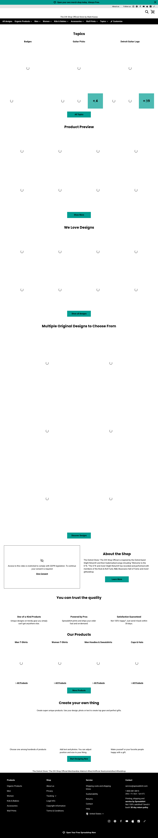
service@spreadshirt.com (136, 786)
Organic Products (23, 21)
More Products (79, 690)
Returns (89, 798)
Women (47, 21)
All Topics (79, 114)
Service (89, 780)
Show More (79, 214)
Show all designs (79, 313)
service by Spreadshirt (135, 801)
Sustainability (92, 793)
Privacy (49, 791)
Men (37, 21)
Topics (104, 21)
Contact (89, 803)
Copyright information (56, 805)
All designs (7, 21)
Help (88, 808)
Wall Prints (92, 21)
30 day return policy (139, 807)
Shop (48, 780)
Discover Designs (79, 535)
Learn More (117, 579)
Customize (116, 21)
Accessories (77, 21)
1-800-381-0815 (138, 792)
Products (11, 780)
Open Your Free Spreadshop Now (79, 832)
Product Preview (79, 127)
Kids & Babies (61, 21)
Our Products (79, 634)
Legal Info (50, 800)
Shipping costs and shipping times (98, 788)
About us (115, 6)
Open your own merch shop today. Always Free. (78, 2)
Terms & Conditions (55, 810)
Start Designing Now (79, 758)
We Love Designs (79, 227)
